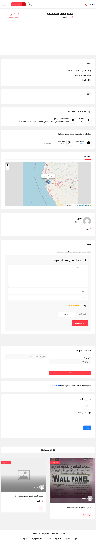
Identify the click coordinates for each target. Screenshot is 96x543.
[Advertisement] (48, 35)
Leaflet (88, 205)
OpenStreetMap (78, 205)
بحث (70, 372)
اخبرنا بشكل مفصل (83, 412)
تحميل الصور (82, 314)
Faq (49, 538)
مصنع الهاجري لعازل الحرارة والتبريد (78, 507)
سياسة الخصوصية (38, 538)
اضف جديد (55, 385)
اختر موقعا (87, 357)
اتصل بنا (58, 538)
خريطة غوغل (79, 143)
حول (75, 538)
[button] (48, 182)
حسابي (67, 538)
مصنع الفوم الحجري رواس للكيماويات (29, 495)
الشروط (25, 538)
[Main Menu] (4, 4)
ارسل (87, 427)
